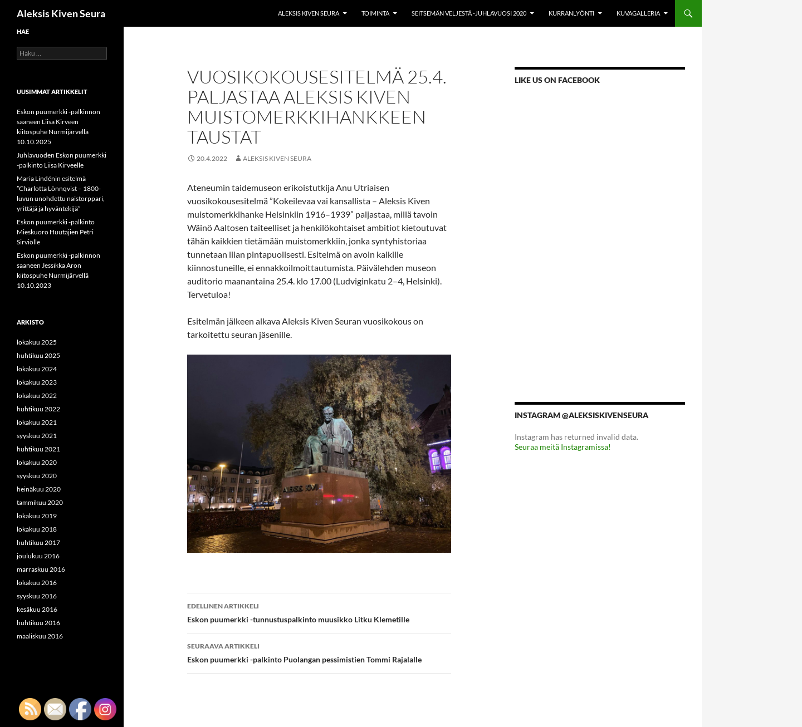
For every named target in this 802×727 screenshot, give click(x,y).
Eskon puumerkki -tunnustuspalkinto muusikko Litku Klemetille (319, 612)
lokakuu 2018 (37, 529)
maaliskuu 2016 (40, 636)
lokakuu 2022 (37, 395)
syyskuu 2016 (37, 596)
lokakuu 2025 (37, 342)
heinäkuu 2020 (39, 489)
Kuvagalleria (638, 13)
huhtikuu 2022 (38, 409)
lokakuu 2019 (37, 516)
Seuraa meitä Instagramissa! (563, 446)
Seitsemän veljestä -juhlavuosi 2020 (469, 13)
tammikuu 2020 (40, 502)
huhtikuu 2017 (38, 542)
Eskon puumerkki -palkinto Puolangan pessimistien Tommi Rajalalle (319, 652)
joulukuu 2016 (38, 556)
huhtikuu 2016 (38, 622)
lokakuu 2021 (37, 422)
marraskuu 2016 (41, 569)
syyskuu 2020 (37, 475)
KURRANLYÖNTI (571, 13)
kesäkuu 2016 (37, 609)
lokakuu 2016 (37, 582)
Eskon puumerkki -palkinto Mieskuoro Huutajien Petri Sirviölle (56, 232)
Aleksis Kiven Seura (61, 13)
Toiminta (375, 13)
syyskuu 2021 (37, 435)
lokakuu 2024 (37, 369)
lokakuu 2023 (37, 382)
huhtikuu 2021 (38, 449)
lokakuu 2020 (37, 462)
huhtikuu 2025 (38, 355)
